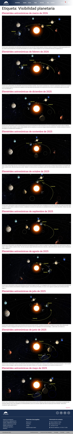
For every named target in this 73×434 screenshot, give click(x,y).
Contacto (52, 2)
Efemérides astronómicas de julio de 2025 (24, 291)
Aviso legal (56, 432)
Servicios (42, 2)
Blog (48, 2)
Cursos (30, 2)
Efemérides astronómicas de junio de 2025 (24, 329)
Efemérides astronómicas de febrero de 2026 (25, 51)
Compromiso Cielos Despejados (46, 432)
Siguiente (68, 407)
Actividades (18, 2)
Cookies (68, 432)
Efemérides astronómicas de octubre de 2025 (25, 171)
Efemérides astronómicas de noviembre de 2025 (27, 131)
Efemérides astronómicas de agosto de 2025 (25, 251)
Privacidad (62, 432)
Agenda (24, 2)
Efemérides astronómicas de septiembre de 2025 (27, 211)
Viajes (36, 2)
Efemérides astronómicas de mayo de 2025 (24, 368)
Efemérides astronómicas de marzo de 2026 (25, 13)
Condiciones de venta (34, 432)
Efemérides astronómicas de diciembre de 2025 (27, 91)
